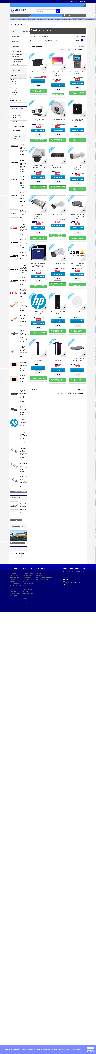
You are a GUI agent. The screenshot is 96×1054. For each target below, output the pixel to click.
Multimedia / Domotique (18, 59)
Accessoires (50, 19)
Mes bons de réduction (42, 579)
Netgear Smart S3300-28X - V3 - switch (77, 359)
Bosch (14, 92)
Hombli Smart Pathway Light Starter (58, 359)
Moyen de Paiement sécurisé (20, 124)
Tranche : (12, 100)
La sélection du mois (90, 19)
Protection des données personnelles (26, 599)
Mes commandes (40, 571)
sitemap (25, 602)
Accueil (25, 581)
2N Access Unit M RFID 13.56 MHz (58, 313)
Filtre (12, 553)
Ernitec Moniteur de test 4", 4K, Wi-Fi (77, 73)
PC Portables (15, 41)
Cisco (14, 94)
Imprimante (14, 49)
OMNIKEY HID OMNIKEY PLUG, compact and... (38, 216)
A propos (15, 121)
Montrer (50, 40)
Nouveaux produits (16, 137)
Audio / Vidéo (15, 64)
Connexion (82, 1)
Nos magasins (16, 130)
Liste (85, 40)
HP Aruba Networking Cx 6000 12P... (57, 167)
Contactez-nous (74, 1)
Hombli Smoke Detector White (77, 313)
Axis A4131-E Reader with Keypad (77, 264)
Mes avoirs (39, 573)
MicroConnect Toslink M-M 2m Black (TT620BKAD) (23, 504)
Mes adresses (39, 575)
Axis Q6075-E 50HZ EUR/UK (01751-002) (38, 167)
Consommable (31, 19)
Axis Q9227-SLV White (58, 119)
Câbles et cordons (41, 19)
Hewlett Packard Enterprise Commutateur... (58, 73)
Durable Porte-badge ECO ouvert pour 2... (38, 73)
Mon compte (40, 568)
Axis (14, 90)
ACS (14, 81)
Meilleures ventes (27, 575)
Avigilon (15, 88)
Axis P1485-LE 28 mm (58, 263)
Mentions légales (17, 115)
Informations (17, 109)
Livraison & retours (17, 113)
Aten (14, 86)
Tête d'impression (19, 553)
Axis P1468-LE (57, 214)
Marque (14, 19)
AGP (14, 83)
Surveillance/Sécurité (78, 19)
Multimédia (57, 19)
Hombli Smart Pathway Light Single (38, 359)
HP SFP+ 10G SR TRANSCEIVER (38, 313)
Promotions (17, 498)
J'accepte (90, 1048)
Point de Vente (15, 56)
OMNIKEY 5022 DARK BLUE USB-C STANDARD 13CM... (38, 265)
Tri (30, 40)
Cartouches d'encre (16, 556)
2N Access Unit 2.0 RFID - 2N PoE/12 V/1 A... (77, 121)
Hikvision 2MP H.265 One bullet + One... (38, 120)
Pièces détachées (22, 19)
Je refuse (90, 1051)
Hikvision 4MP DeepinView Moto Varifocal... (77, 167)
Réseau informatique (66, 19)
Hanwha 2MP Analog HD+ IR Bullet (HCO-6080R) (77, 216)
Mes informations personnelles (44, 577)
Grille (82, 40)
